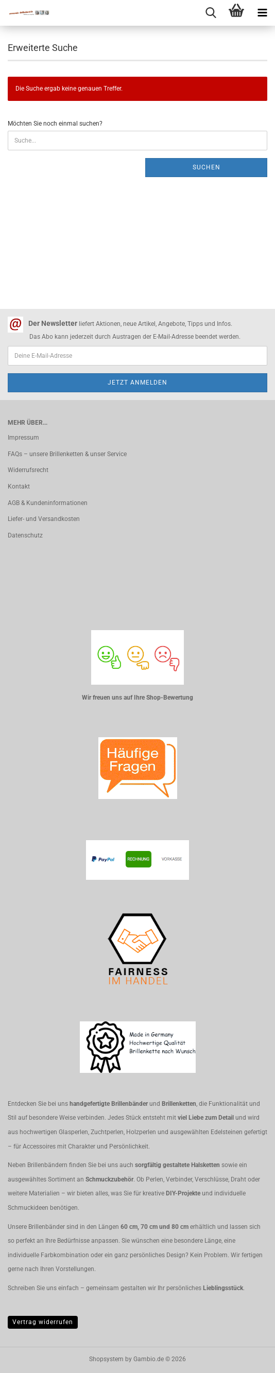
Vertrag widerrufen (42, 1322)
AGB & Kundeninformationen (48, 503)
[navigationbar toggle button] (262, 13)
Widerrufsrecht (28, 470)
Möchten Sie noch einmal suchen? (55, 123)
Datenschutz (25, 535)
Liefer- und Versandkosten (44, 519)
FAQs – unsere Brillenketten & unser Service (67, 454)
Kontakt (19, 486)
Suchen (206, 167)
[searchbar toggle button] (211, 13)
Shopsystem (106, 1359)
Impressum (23, 437)
